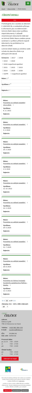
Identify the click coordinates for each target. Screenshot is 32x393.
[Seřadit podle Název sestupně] (8, 78)
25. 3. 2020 (7, 150)
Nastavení (25, 390)
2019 (6, 61)
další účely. (21, 381)
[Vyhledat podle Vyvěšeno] (16, 88)
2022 (13, 67)
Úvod (3, 9)
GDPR (6, 74)
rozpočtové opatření (19, 74)
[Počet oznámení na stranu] (5, 306)
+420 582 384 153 (16, 328)
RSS (21, 20)
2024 (6, 71)
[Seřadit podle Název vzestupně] (8, 77)
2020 (13, 61)
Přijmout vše (7, 390)
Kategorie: (5, 58)
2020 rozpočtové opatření (13, 64)
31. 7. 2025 (7, 247)
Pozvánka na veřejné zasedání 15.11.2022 (14, 104)
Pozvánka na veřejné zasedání (15, 124)
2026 (21, 71)
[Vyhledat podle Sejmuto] (16, 94)
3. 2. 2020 (6, 130)
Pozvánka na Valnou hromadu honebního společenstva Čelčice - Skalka (15, 283)
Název (4, 78)
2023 (21, 67)
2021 (6, 67)
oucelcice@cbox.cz (16, 330)
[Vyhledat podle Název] (16, 81)
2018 (21, 58)
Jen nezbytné (16, 390)
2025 (13, 71)
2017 (13, 58)
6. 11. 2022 (7, 111)
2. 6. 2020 (6, 169)
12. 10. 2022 (7, 189)
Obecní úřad (11, 9)
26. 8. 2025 (7, 267)
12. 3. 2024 (7, 291)
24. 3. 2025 (7, 208)
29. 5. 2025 (7, 228)
